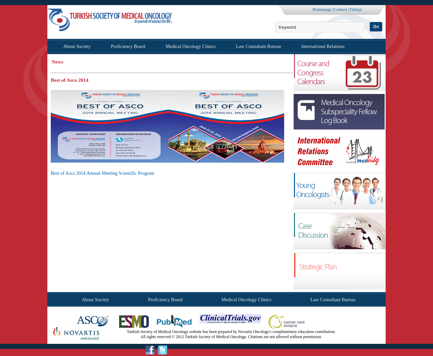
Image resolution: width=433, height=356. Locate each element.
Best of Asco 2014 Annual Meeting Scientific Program (102, 173)
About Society (77, 46)
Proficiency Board (128, 46)
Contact (340, 9)
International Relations (323, 46)
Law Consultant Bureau (258, 46)
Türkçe (355, 9)
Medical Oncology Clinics (191, 46)
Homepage (322, 9)
